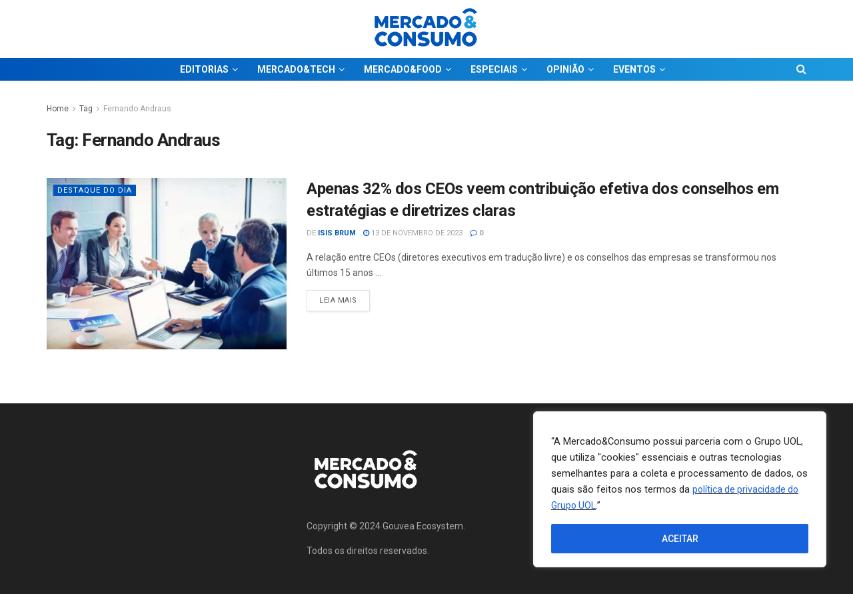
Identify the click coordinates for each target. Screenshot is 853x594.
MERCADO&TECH (296, 69)
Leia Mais (344, 297)
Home (58, 108)
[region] (679, 489)
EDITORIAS (204, 69)
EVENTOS (634, 69)
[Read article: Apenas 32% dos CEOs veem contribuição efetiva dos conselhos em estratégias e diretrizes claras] (167, 263)
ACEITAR (680, 538)
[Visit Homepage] (426, 29)
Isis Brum (337, 233)
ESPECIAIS (494, 69)
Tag (86, 108)
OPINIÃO (565, 69)
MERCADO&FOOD (403, 69)
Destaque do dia (94, 190)
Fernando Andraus (137, 108)
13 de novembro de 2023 (412, 233)
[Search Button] (801, 69)
